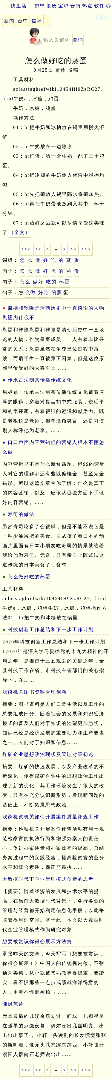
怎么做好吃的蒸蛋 (29, 576)
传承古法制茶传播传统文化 (40, 379)
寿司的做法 (21, 514)
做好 (38, 281)
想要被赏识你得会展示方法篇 (37, 941)
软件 (99, 5)
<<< (26, 249)
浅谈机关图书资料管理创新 (34, 691)
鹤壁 (39, 5)
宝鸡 (63, 5)
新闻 (9, 20)
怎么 (25, 281)
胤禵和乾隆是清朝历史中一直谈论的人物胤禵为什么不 (53, 312)
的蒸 (56, 292)
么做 (30, 292)
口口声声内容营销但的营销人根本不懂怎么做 (53, 447)
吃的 (51, 281)
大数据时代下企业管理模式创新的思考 (48, 879)
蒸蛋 (64, 281)
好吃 (43, 292)
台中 (23, 20)
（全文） (19, 232)
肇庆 (51, 5)
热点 (87, 5)
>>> (86, 249)
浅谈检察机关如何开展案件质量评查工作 (50, 816)
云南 (75, 5)
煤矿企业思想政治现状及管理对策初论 (48, 754)
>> (73, 249)
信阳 (36, 20)
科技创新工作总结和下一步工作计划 (51, 629)
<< (38, 249)
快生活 (13, 5)
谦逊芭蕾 (13, 1003)
